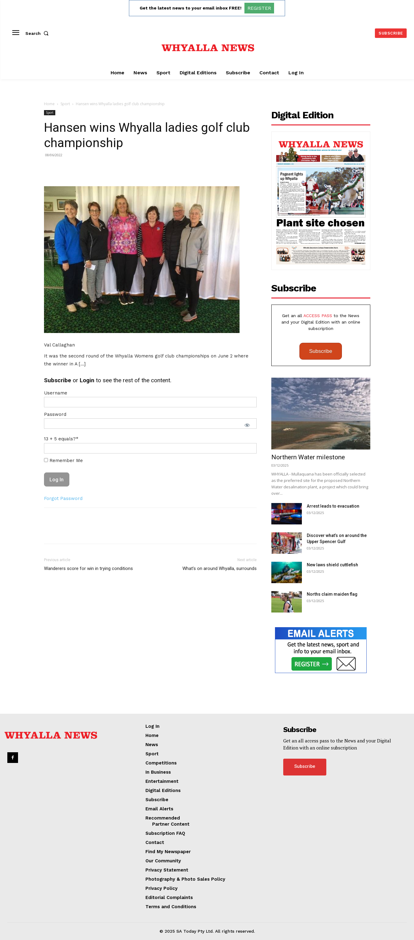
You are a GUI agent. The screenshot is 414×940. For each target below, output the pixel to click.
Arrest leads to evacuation (333, 506)
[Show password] (247, 425)
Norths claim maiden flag (332, 594)
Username (55, 393)
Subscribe (320, 351)
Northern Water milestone (308, 457)
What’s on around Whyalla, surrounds (219, 568)
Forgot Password (63, 498)
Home (49, 103)
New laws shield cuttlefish (332, 564)
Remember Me (63, 460)
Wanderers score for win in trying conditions (88, 568)
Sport (65, 103)
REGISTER (259, 8)
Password (55, 414)
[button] (38, 33)
